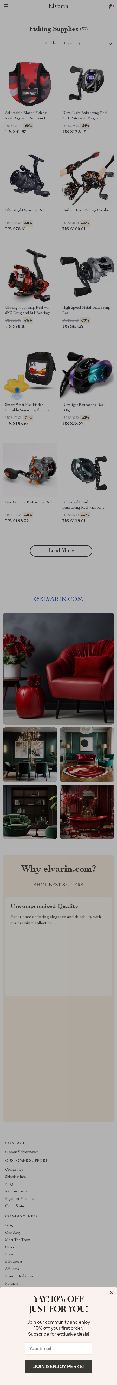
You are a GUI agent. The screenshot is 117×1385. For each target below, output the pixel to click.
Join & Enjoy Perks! (58, 1366)
